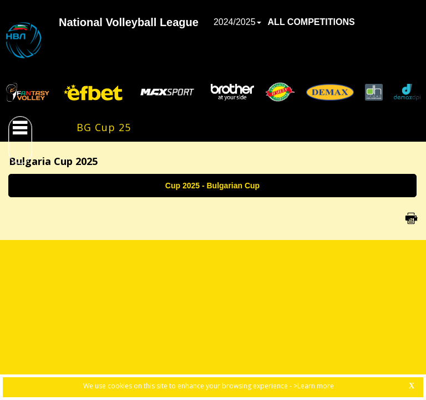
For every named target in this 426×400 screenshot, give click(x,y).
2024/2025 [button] (237, 22)
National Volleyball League (129, 22)
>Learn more (313, 386)
